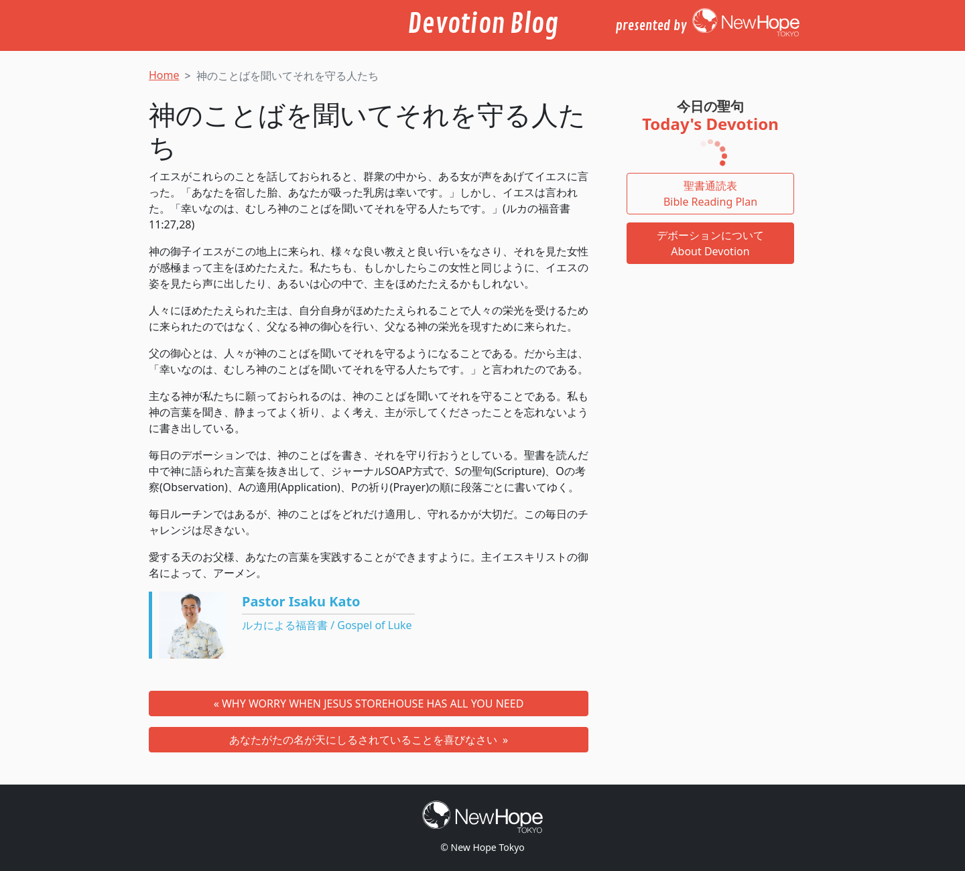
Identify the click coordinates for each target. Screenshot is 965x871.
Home (164, 75)
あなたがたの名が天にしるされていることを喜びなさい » (368, 739)
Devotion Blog (482, 24)
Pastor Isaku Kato (301, 601)
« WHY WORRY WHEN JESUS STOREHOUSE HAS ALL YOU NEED (369, 703)
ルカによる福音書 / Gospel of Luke (327, 625)
